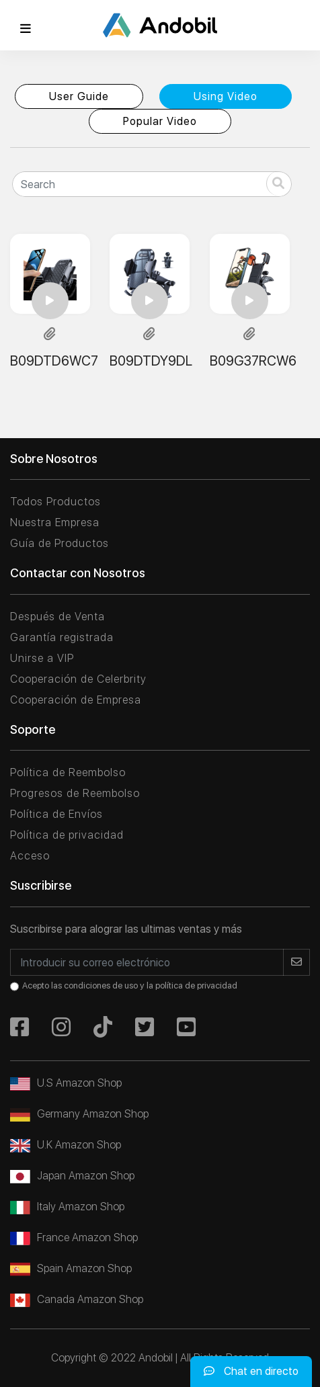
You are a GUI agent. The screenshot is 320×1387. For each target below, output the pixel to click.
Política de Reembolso (68, 772)
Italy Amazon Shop (67, 1206)
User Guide (79, 96)
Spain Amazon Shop (71, 1268)
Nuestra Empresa (54, 522)
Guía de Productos (59, 543)
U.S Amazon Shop (66, 1083)
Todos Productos (55, 501)
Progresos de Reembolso (75, 793)
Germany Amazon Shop (79, 1113)
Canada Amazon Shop (76, 1299)
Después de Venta (57, 616)
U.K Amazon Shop (65, 1144)
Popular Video (160, 121)
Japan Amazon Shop (72, 1175)
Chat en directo (251, 1371)
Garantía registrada (62, 637)
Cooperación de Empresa (75, 700)
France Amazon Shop (74, 1237)
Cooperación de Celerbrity (78, 679)
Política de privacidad (67, 835)
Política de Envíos (56, 814)
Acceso (30, 855)
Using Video (225, 96)
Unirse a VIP (42, 658)
